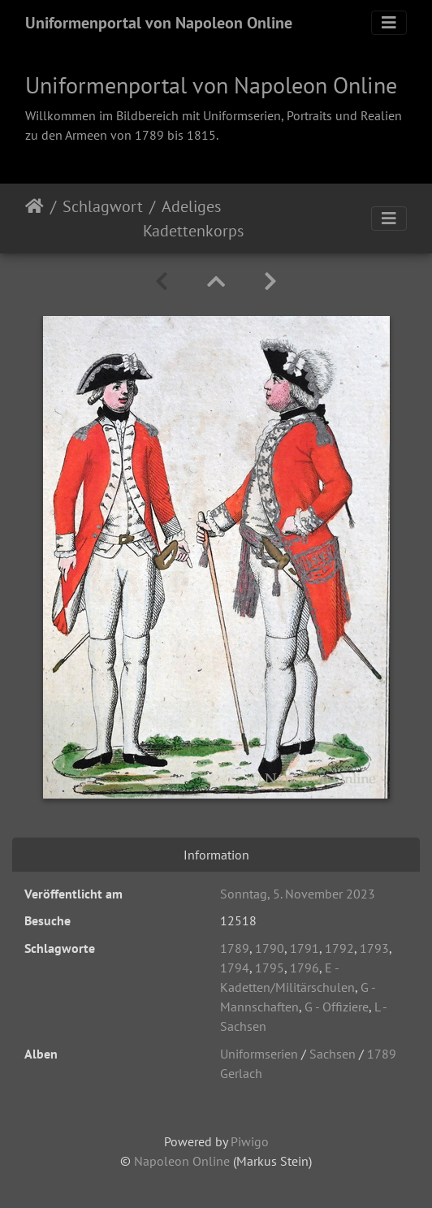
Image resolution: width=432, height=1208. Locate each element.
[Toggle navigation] (389, 23)
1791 (304, 948)
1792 (339, 948)
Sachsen (332, 1054)
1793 (374, 948)
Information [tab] (216, 854)
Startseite (34, 218)
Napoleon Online (182, 1161)
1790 (269, 948)
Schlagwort (103, 206)
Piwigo (250, 1141)
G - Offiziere (337, 1006)
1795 (269, 967)
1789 (234, 948)
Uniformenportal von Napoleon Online (158, 22)
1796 (304, 967)
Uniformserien (259, 1054)
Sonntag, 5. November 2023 (297, 893)
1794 (234, 967)
